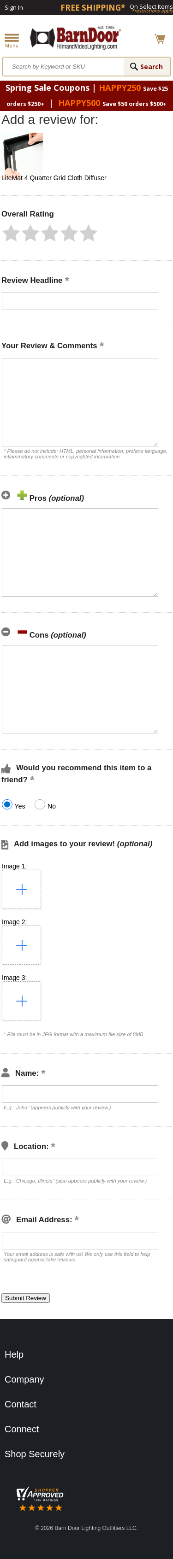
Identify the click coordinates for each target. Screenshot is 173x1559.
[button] (11, 233)
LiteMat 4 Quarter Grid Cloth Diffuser (54, 178)
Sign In (14, 7)
